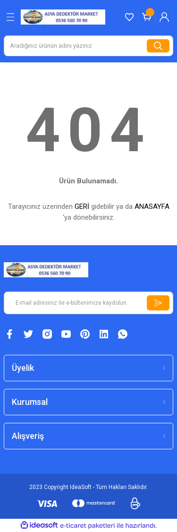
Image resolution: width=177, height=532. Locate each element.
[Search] (88, 45)
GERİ (82, 206)
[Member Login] (164, 17)
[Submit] (158, 302)
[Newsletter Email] (88, 303)
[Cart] (147, 17)
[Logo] (63, 16)
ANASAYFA (152, 206)
